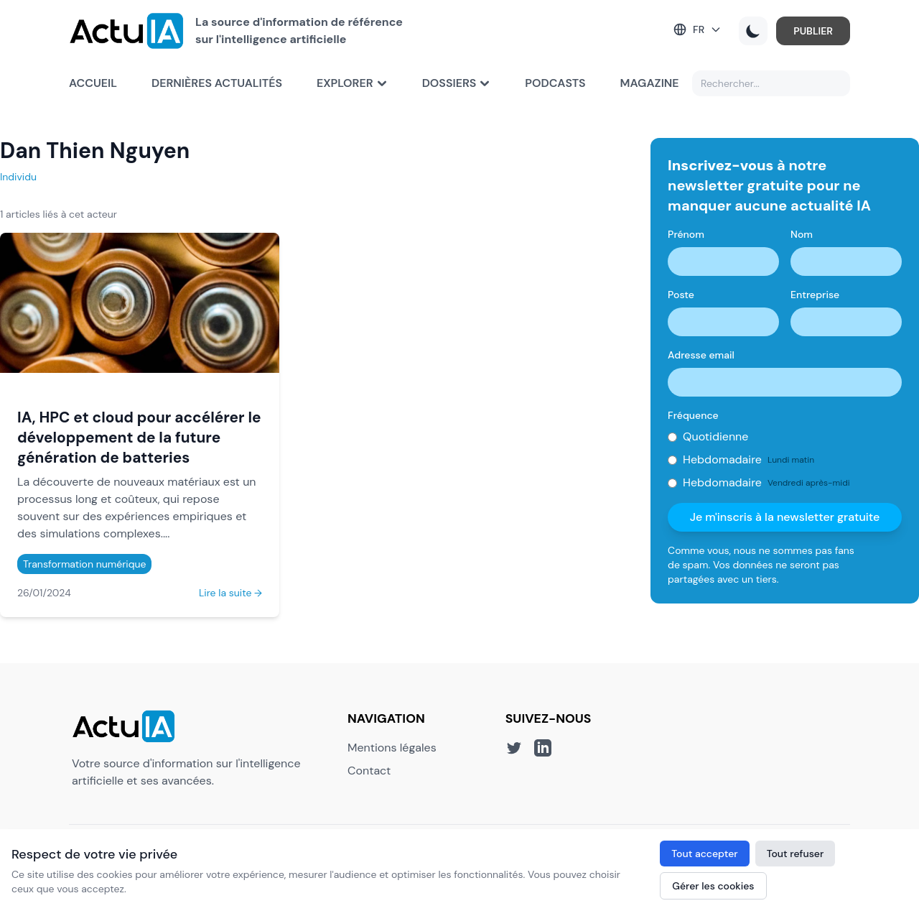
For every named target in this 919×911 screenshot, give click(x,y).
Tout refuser (795, 853)
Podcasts (555, 83)
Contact (369, 770)
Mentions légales (392, 747)
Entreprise (814, 294)
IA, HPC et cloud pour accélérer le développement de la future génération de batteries (139, 437)
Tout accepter (704, 853)
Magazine (649, 83)
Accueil (93, 83)
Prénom (686, 234)
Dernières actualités (216, 83)
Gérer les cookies (713, 885)
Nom (801, 234)
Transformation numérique (84, 564)
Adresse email (701, 354)
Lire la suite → (230, 592)
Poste (681, 294)
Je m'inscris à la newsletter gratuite (785, 516)
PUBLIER (813, 30)
